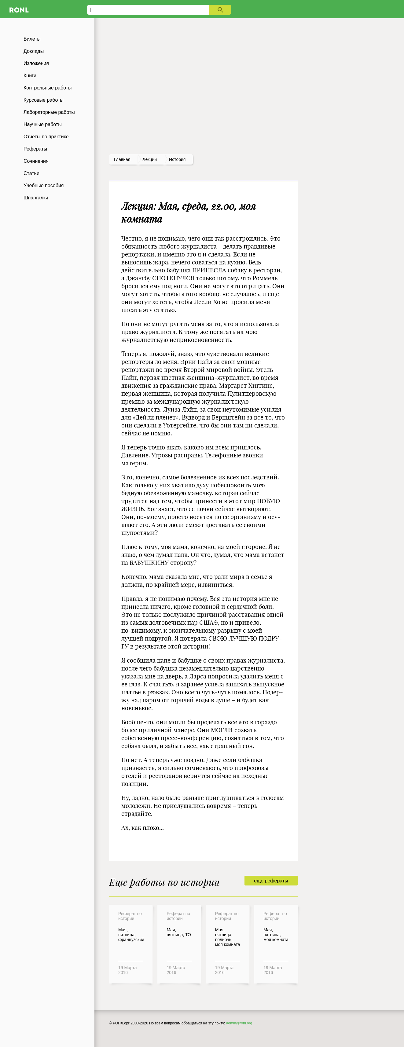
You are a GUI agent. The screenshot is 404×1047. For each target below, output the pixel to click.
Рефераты (35, 148)
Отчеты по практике (46, 136)
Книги (30, 75)
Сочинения (36, 161)
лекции (149, 159)
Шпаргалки (36, 197)
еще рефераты (271, 880)
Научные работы (43, 124)
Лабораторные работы (49, 112)
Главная (122, 159)
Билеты (32, 39)
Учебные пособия (44, 185)
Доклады (34, 51)
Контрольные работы (48, 87)
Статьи (31, 173)
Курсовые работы (44, 100)
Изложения (36, 63)
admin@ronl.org (239, 1023)
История (177, 159)
